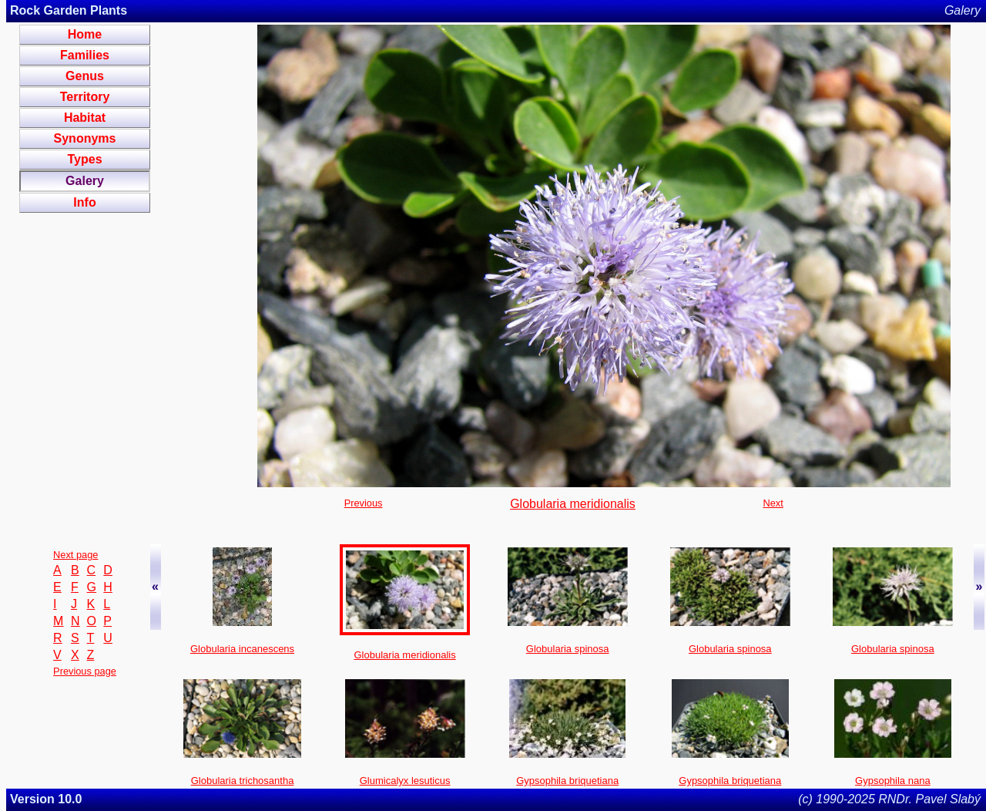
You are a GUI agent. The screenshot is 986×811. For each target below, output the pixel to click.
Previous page (84, 671)
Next (773, 503)
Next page (75, 554)
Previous (363, 503)
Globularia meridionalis (573, 503)
